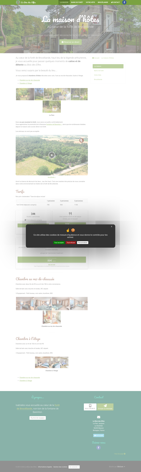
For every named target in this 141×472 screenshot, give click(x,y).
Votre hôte (90, 2)
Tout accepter (59, 243)
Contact (115, 2)
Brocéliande (103, 2)
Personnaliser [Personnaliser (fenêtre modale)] (82, 243)
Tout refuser (71, 243)
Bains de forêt (77, 2)
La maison (64, 2)
